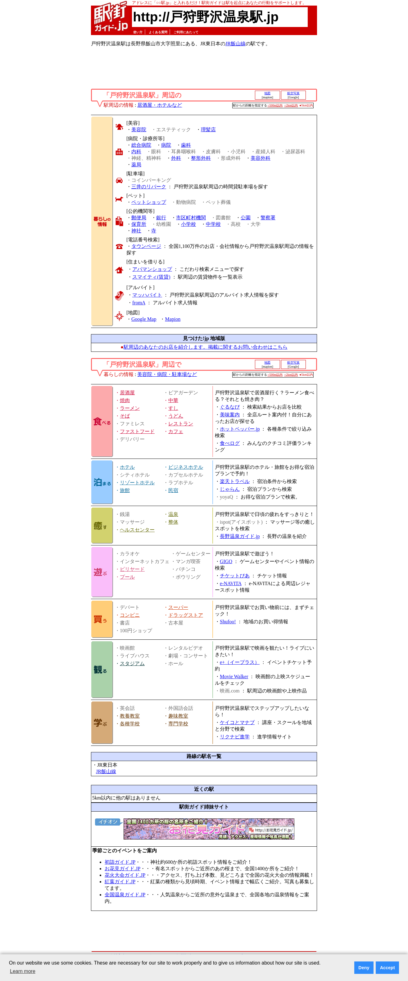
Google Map (143, 319)
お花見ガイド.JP (122, 868)
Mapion (172, 319)
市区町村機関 (191, 217)
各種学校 (130, 723)
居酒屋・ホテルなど (159, 105)
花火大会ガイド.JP (125, 875)
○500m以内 (275, 105)
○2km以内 (291, 105)
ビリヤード (132, 569)
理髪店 (208, 129)
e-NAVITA (231, 583)
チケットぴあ (235, 575)
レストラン (180, 423)
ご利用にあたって (186, 32)
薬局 (136, 164)
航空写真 (293, 93)
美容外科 (260, 158)
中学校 (213, 224)
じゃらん (230, 489)
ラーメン (130, 408)
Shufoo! (228, 621)
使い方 (138, 32)
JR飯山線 (235, 43)
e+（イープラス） (240, 662)
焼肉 (125, 400)
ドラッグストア (185, 615)
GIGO (226, 561)
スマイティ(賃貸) (151, 277)
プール (127, 577)
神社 (136, 230)
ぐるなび (230, 407)
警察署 (268, 217)
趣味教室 (178, 716)
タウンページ (146, 246)
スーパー (178, 607)
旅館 (125, 490)
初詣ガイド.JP (120, 862)
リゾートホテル (137, 482)
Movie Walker (234, 676)
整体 (173, 522)
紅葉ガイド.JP (120, 881)
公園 (246, 217)
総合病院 (141, 145)
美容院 (138, 129)
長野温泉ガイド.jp (240, 536)
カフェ (175, 431)
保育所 (138, 224)
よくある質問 (158, 32)
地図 (267, 93)
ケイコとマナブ (237, 722)
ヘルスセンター (137, 529)
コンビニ (130, 615)
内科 (136, 151)
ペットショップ (148, 202)
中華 (173, 400)
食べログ (230, 443)
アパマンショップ (152, 269)
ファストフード (137, 431)
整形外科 (201, 158)
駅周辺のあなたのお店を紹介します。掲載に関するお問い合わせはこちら (206, 347)
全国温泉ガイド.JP (125, 894)
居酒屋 (127, 392)
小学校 (188, 224)
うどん (175, 416)
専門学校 (178, 723)
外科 (176, 158)
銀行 (161, 217)
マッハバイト (147, 295)
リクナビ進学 (235, 736)
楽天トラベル (235, 481)
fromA (138, 302)
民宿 (173, 490)
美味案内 (230, 414)
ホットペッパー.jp (240, 429)
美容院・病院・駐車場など (167, 374)
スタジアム (132, 663)
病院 (166, 145)
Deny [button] (363, 967)
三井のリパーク (148, 186)
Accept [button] (387, 967)
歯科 (186, 145)
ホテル (127, 467)
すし (173, 408)
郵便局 (138, 217)
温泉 (173, 514)
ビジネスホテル (185, 467)
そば (125, 416)
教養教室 (130, 716)
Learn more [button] (22, 971)
